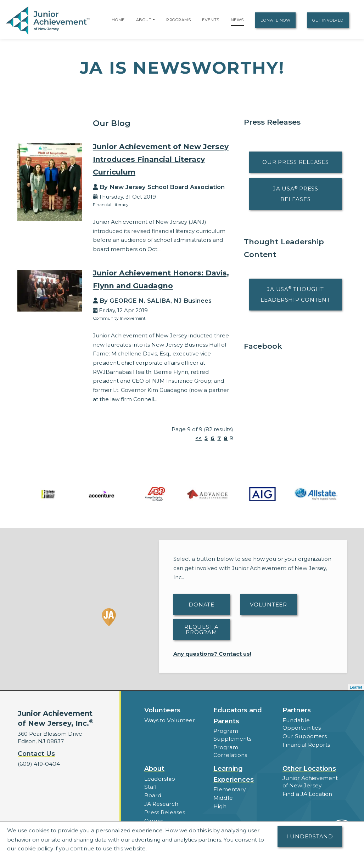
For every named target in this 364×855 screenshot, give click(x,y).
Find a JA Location (307, 784)
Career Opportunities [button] (173, 810)
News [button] (151, 818)
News (237, 19)
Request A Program (201, 629)
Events (210, 19)
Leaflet (356, 687)
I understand (309, 836)
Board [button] (152, 786)
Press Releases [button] (164, 802)
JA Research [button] (161, 794)
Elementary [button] (229, 780)
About (144, 19)
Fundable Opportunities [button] (301, 724)
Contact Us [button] (36, 754)
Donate (201, 604)
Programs (178, 19)
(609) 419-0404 (38, 763)
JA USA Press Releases (295, 194)
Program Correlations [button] (242, 746)
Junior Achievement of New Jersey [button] (309, 773)
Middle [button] (222, 789)
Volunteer (268, 604)
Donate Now (276, 20)
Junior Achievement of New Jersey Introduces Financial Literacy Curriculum (163, 159)
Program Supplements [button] (231, 735)
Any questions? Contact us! (212, 653)
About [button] (154, 760)
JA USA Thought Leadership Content (295, 294)
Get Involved (327, 20)
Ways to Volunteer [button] (169, 720)
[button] (154, 19)
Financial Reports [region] (305, 744)
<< (198, 438)
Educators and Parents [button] (237, 715)
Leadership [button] (159, 769)
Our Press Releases (295, 162)
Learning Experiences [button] (233, 765)
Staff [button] (150, 778)
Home (118, 19)
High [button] (219, 797)
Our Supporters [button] (303, 736)
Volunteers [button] (162, 710)
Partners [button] (296, 710)
